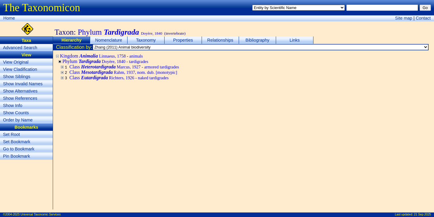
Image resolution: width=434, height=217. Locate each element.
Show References (20, 98)
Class (124, 66)
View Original (16, 62)
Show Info (12, 105)
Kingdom (101, 55)
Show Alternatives (20, 91)
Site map (403, 18)
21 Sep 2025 (422, 214)
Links (295, 40)
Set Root (11, 134)
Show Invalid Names (22, 83)
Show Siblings (16, 76)
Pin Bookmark (16, 156)
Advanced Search (20, 47)
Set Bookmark (16, 141)
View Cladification (20, 69)
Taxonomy (146, 40)
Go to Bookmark (18, 148)
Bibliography (257, 40)
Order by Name (18, 120)
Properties (183, 40)
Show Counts (16, 112)
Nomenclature (108, 40)
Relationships (220, 40)
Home (9, 18)
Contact (423, 18)
